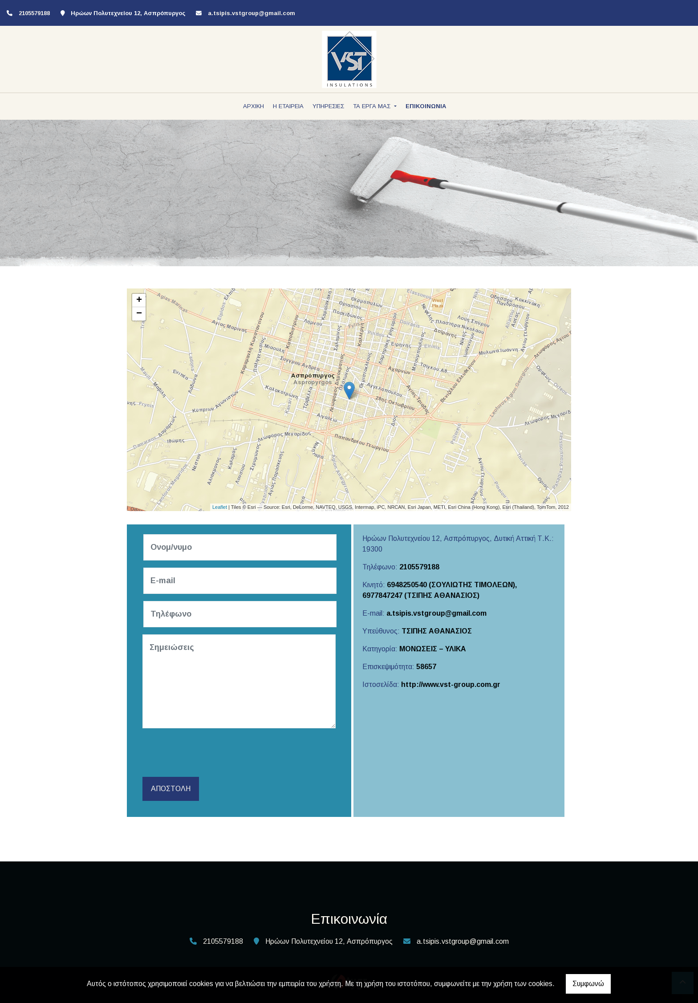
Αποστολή (171, 788)
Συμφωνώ (588, 983)
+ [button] (139, 300)
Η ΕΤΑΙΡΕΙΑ (288, 106)
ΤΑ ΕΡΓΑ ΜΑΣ (372, 106)
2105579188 (419, 567)
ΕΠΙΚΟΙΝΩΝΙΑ (426, 106)
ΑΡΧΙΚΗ (253, 106)
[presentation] (212, 752)
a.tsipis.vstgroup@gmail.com (251, 13)
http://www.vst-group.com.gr (450, 684)
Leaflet (219, 507)
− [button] (139, 314)
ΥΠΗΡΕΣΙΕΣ (328, 106)
